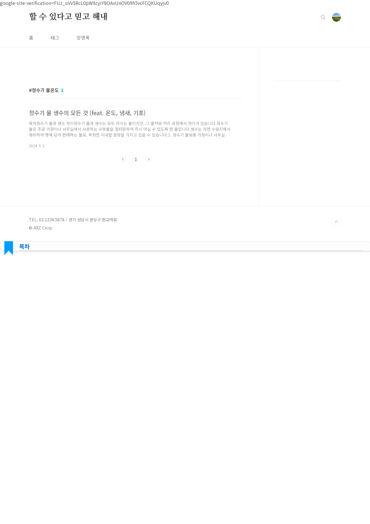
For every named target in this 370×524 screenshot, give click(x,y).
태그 (55, 37)
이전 (123, 159)
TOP (336, 222)
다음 (148, 159)
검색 (323, 17)
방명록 (83, 37)
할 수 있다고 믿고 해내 (68, 17)
